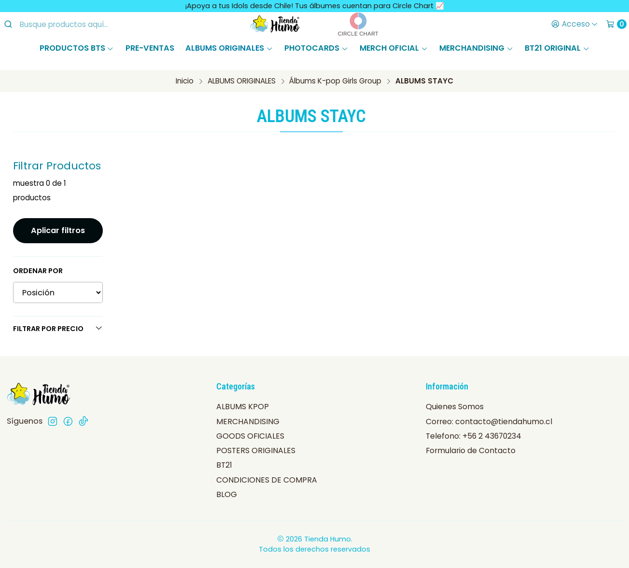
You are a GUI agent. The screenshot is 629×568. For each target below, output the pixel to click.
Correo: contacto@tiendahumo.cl (489, 421)
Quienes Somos (455, 406)
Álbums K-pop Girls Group (335, 80)
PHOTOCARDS (316, 48)
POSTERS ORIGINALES (255, 450)
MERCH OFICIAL (394, 48)
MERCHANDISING (476, 48)
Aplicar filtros (58, 230)
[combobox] (82, 24)
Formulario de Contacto (471, 450)
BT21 (224, 465)
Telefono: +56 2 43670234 (473, 436)
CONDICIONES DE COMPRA (266, 479)
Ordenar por (38, 270)
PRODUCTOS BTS (77, 48)
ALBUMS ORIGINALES (229, 48)
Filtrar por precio (58, 328)
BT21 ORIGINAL (557, 48)
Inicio (185, 80)
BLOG (226, 494)
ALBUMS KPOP (242, 406)
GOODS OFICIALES (250, 436)
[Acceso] (574, 24)
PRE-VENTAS (150, 48)
